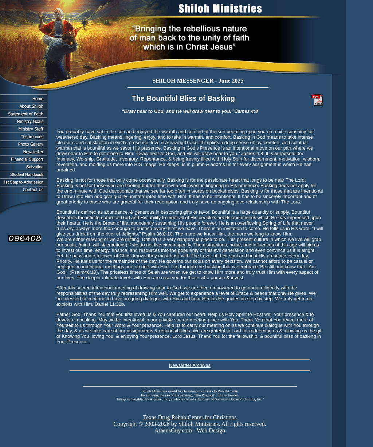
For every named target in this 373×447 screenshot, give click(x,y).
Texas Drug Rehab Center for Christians (189, 417)
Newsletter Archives (190, 365)
